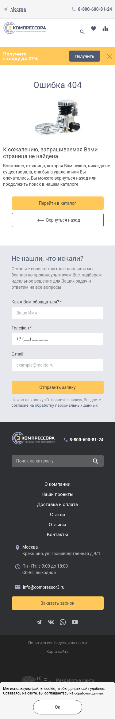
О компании (57, 484)
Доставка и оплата (57, 504)
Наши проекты (58, 494)
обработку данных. (90, 693)
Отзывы (57, 524)
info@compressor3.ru (39, 587)
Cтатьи (57, 514)
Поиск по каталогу (35, 460)
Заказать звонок (57, 603)
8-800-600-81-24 (95, 9)
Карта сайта (57, 651)
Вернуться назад (58, 220)
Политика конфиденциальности (57, 643)
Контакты (57, 534)
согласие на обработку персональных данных (55, 405)
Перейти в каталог (57, 203)
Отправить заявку (57, 387)
